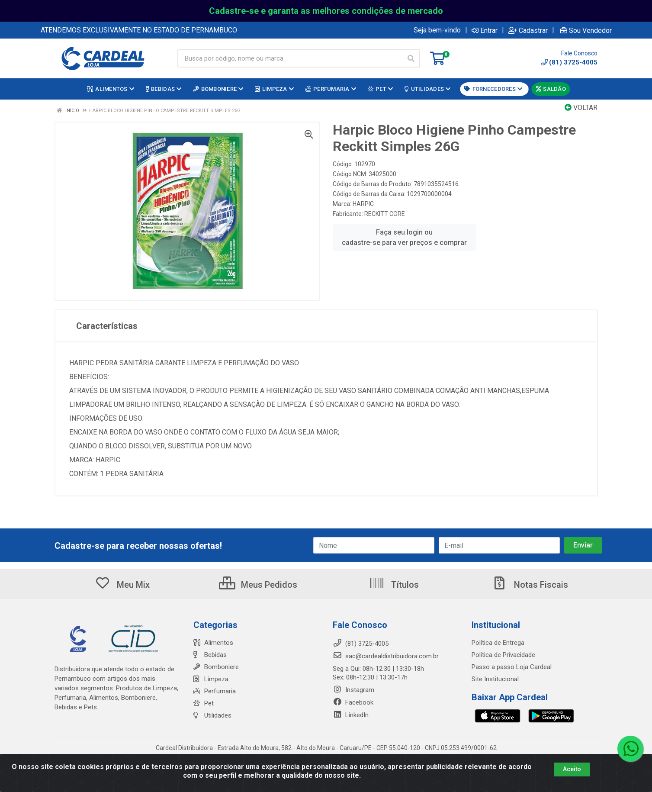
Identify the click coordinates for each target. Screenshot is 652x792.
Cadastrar (528, 30)
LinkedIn (351, 715)
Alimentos (213, 643)
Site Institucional (495, 679)
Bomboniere (216, 667)
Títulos (394, 585)
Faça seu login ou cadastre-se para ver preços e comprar (404, 237)
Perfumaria (214, 691)
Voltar (581, 107)
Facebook (353, 702)
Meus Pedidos (258, 585)
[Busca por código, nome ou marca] (289, 58)
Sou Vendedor (586, 30)
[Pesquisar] (411, 58)
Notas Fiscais (530, 585)
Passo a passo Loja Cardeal (512, 667)
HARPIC (363, 203)
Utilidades (212, 715)
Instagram (353, 690)
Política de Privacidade (503, 655)
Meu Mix (122, 585)
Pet (203, 703)
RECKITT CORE (384, 213)
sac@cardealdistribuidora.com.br (386, 656)
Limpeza (210, 679)
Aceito (572, 769)
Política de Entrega (498, 643)
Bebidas (210, 655)
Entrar (485, 30)
